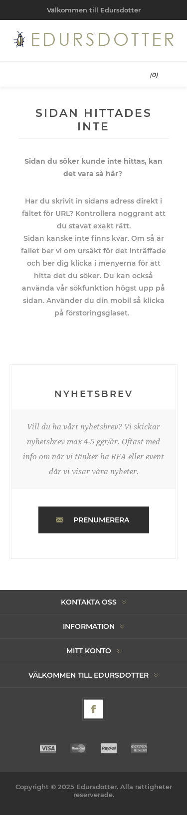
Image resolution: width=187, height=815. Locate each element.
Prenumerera (101, 519)
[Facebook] (93, 709)
